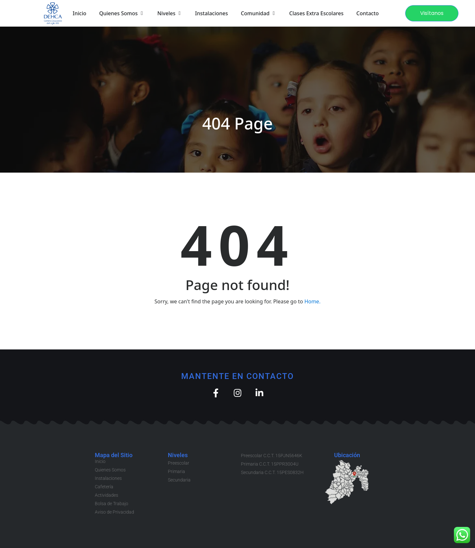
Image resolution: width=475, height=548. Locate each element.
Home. (312, 301)
